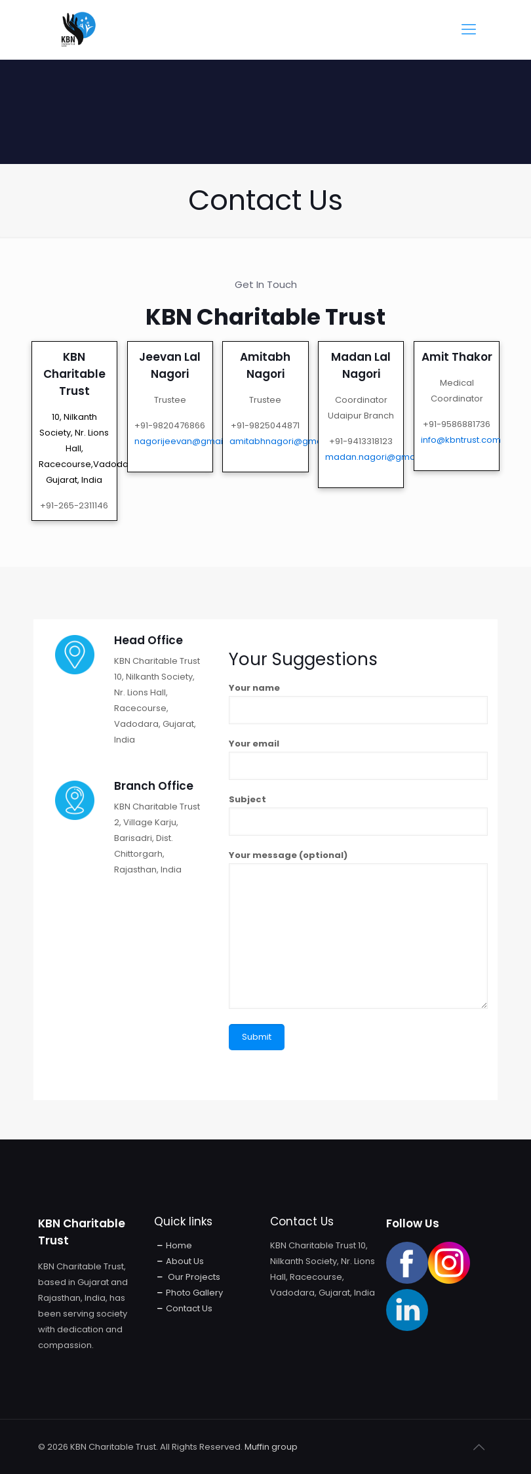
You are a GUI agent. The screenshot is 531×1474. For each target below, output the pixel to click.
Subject (358, 814)
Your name (358, 703)
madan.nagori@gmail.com (383, 457)
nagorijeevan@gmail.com (190, 441)
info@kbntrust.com (461, 440)
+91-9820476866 (169, 425)
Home (179, 1245)
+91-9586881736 (456, 424)
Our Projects (193, 1277)
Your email (358, 758)
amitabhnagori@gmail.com (288, 441)
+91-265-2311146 (74, 505)
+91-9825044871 (265, 425)
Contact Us (189, 1308)
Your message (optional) (358, 929)
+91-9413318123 (361, 441)
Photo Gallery (194, 1292)
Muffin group (271, 1447)
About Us (185, 1261)
